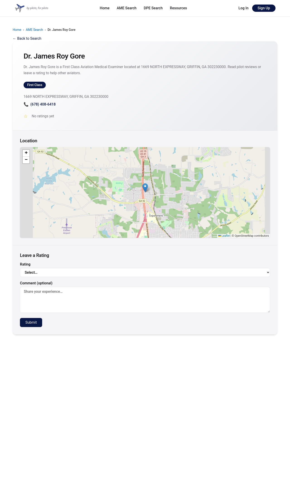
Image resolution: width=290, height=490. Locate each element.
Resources (178, 8)
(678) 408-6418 (40, 104)
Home (104, 8)
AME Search (126, 8)
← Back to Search (27, 38)
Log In (244, 8)
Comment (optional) (145, 297)
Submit (31, 322)
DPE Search (153, 8)
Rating (145, 269)
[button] (145, 187)
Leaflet (224, 235)
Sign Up (264, 8)
